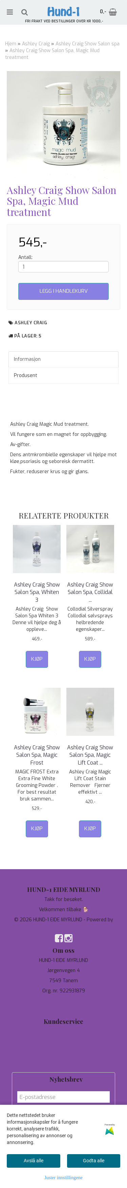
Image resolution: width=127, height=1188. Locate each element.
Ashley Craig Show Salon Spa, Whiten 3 (37, 592)
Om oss (63, 1052)
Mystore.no (63, 926)
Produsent (25, 375)
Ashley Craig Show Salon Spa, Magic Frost (37, 755)
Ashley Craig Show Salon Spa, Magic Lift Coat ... (90, 755)
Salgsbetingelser (63, 1062)
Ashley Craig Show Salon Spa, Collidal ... (90, 592)
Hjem (10, 44)
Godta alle (93, 1160)
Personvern (63, 1041)
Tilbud (63, 1031)
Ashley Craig (36, 44)
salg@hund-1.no (63, 1008)
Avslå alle (33, 1160)
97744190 (63, 1001)
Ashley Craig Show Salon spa (88, 44)
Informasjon (27, 359)
